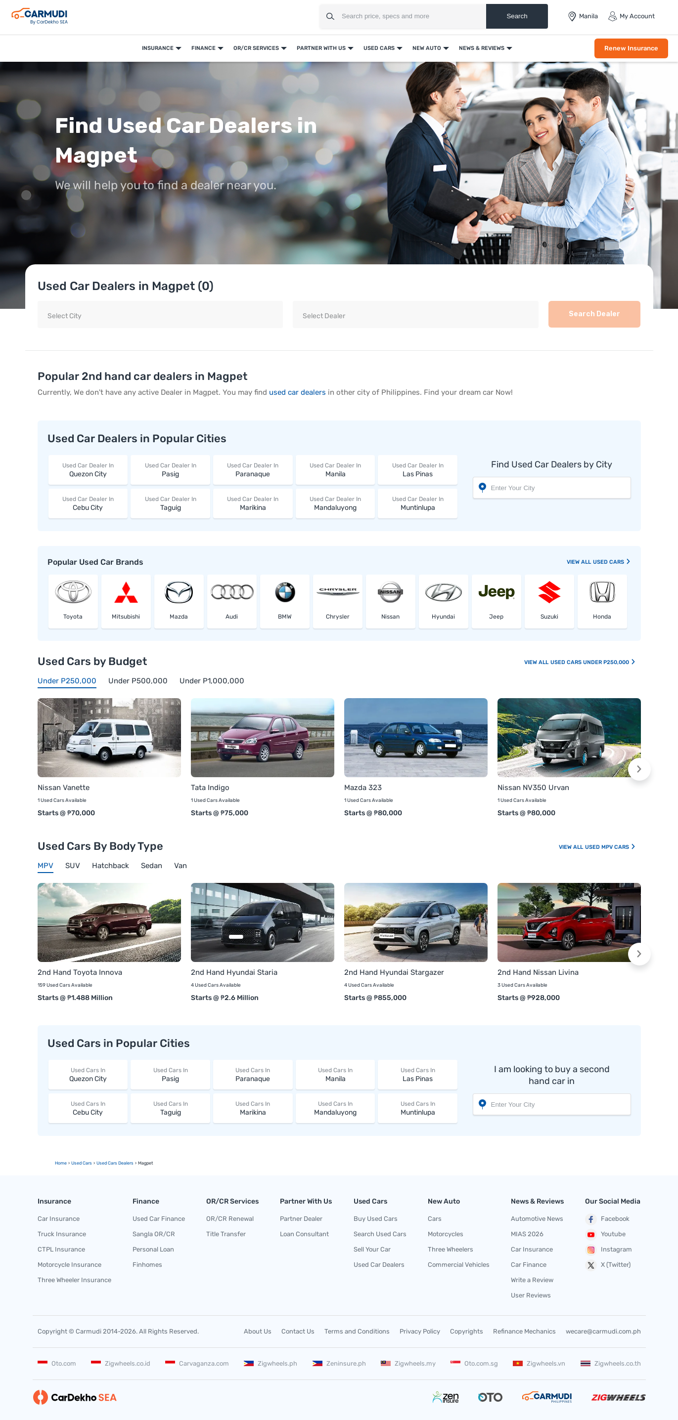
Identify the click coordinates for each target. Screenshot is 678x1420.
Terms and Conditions (357, 1331)
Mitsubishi (126, 616)
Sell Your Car (372, 1249)
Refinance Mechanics (524, 1331)
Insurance (158, 48)
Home (61, 1163)
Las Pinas (417, 469)
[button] (639, 769)
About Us (257, 1331)
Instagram (608, 1250)
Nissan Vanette (64, 787)
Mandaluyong (335, 503)
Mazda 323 (363, 787)
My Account (631, 16)
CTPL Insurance (61, 1249)
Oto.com (57, 1363)
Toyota (73, 616)
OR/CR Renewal (230, 1218)
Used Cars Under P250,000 (593, 662)
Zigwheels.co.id (120, 1363)
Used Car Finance (159, 1218)
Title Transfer (226, 1234)
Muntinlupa (417, 503)
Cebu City (88, 503)
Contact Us (298, 1331)
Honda (602, 616)
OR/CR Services (256, 48)
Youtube (605, 1235)
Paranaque (253, 469)
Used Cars (379, 48)
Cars (435, 1218)
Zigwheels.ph (270, 1363)
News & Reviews (481, 48)
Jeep (496, 616)
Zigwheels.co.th (611, 1363)
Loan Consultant (304, 1234)
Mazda (179, 616)
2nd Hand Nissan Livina (538, 972)
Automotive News (537, 1218)
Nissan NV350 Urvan (533, 787)
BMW (285, 616)
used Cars (612, 562)
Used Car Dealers (379, 1264)
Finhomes (147, 1264)
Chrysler (338, 616)
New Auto (426, 48)
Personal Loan (153, 1249)
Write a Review (532, 1280)
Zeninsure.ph (339, 1363)
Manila (335, 469)
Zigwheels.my (408, 1363)
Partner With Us (321, 48)
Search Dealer (594, 314)
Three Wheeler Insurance (74, 1280)
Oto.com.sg (474, 1363)
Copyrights (466, 1331)
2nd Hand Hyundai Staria (234, 972)
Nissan (390, 616)
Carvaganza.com (197, 1363)
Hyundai (443, 616)
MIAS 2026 (527, 1234)
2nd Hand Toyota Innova (80, 972)
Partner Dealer (301, 1218)
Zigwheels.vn (539, 1363)
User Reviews (531, 1295)
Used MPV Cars (610, 847)
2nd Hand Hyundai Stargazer (394, 972)
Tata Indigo (210, 787)
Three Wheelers (450, 1249)
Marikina (253, 503)
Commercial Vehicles (459, 1264)
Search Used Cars (380, 1234)
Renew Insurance (631, 48)
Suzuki (549, 616)
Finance (203, 48)
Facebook (607, 1219)
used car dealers (297, 392)
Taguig (170, 503)
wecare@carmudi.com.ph (603, 1331)
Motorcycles (445, 1234)
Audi (232, 616)
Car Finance (528, 1264)
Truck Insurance (62, 1234)
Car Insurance (59, 1218)
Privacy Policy (420, 1331)
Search (516, 16)
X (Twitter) (608, 1265)
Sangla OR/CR (154, 1234)
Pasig (170, 469)
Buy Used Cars (376, 1218)
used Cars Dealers (115, 1163)
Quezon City (88, 469)
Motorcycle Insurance (69, 1264)
